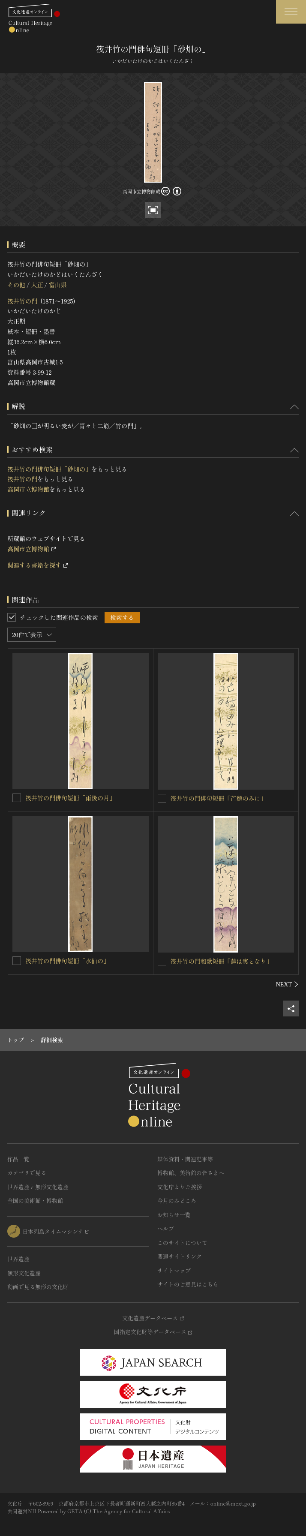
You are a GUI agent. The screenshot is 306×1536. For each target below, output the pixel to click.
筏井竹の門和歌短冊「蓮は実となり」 (222, 961)
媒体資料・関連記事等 (185, 1159)
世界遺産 (18, 1259)
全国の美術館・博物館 (35, 1200)
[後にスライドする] (287, 984)
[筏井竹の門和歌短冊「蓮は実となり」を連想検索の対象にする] (162, 961)
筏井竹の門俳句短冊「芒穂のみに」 (219, 798)
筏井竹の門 (22, 301)
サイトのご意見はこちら (188, 1284)
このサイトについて (182, 1242)
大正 (37, 284)
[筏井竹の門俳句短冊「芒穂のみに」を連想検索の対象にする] (162, 798)
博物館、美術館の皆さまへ (190, 1173)
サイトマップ (174, 1270)
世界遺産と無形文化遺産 (38, 1187)
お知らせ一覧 (174, 1215)
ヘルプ (165, 1228)
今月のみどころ (176, 1200)
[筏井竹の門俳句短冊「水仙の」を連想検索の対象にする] (16, 960)
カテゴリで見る (26, 1173)
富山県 (58, 284)
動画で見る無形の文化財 (38, 1287)
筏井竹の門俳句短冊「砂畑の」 (49, 469)
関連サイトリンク (179, 1256)
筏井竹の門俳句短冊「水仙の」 (67, 960)
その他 (16, 284)
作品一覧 (18, 1159)
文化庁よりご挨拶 (179, 1187)
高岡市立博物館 (28, 489)
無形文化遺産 (24, 1273)
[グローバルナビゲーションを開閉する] (291, 12)
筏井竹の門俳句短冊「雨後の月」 (70, 798)
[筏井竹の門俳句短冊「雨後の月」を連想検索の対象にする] (16, 798)
